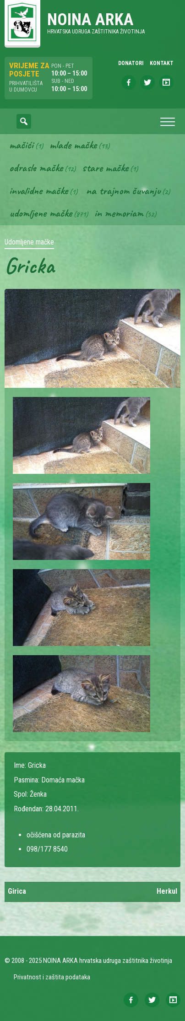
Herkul (167, 891)
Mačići (21, 145)
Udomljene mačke (40, 213)
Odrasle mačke (36, 167)
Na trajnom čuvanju (123, 190)
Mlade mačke (73, 145)
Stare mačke (105, 167)
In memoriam (118, 213)
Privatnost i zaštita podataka (52, 977)
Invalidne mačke (38, 190)
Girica (17, 891)
